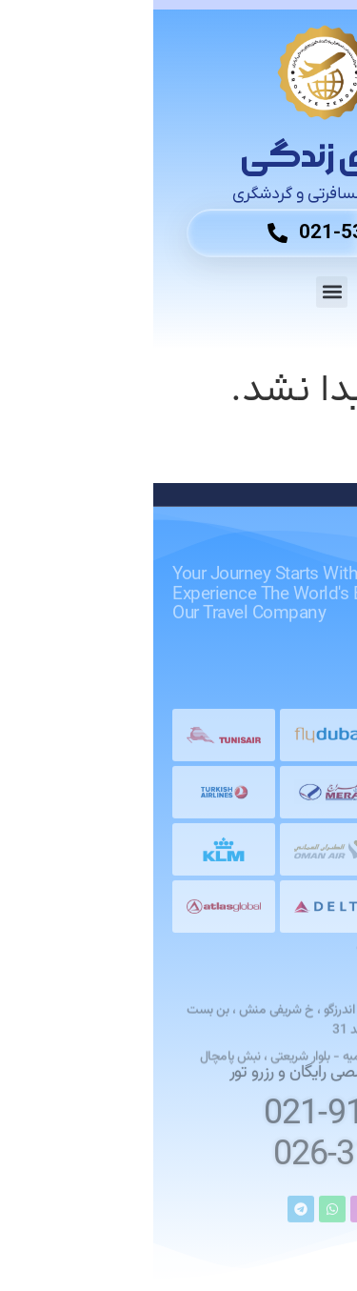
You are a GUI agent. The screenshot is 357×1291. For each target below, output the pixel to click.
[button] (178, 292)
